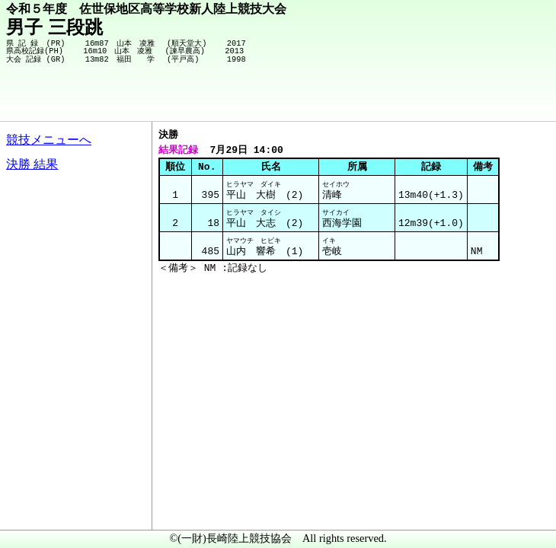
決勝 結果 (32, 164)
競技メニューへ (48, 139)
